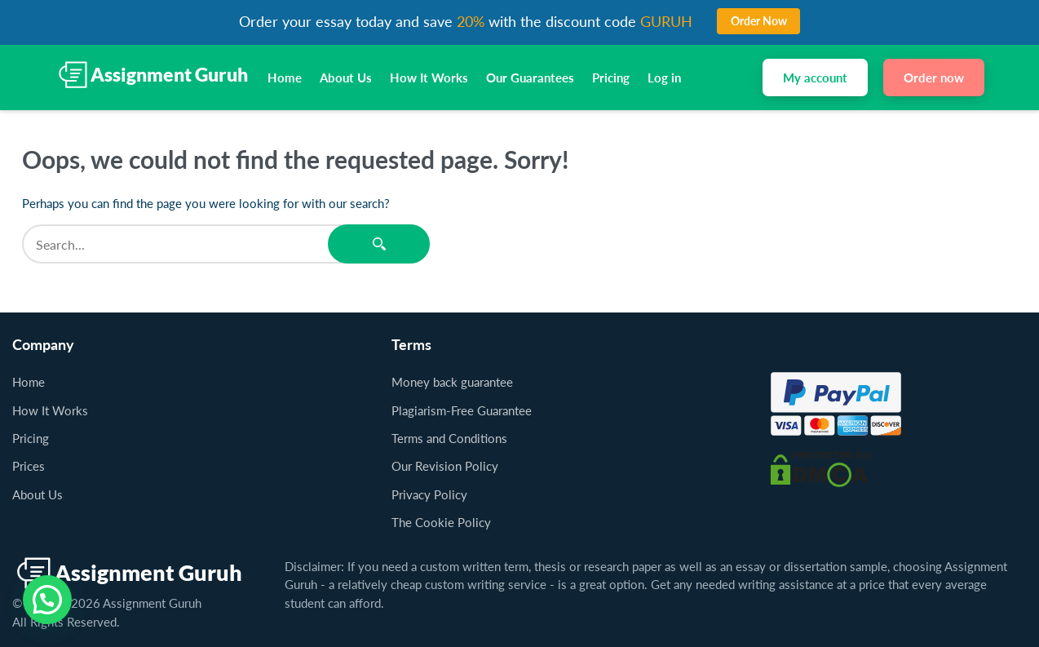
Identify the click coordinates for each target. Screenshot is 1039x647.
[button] (47, 599)
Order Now (759, 21)
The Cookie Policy (441, 522)
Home (284, 77)
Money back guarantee (452, 381)
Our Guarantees (530, 77)
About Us (346, 77)
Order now (934, 77)
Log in (664, 77)
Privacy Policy (429, 494)
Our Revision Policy (444, 466)
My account (815, 77)
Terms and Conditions (449, 438)
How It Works (429, 77)
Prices (28, 466)
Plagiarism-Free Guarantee (461, 410)
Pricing (611, 77)
